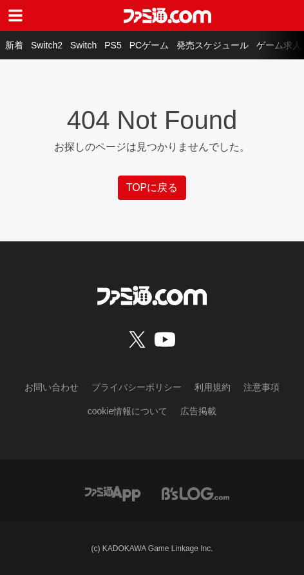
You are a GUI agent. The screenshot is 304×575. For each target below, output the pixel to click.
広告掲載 (198, 411)
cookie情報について (127, 411)
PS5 (112, 45)
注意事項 (261, 387)
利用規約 (213, 387)
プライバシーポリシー (136, 387)
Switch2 (46, 45)
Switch (83, 45)
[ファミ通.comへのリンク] (167, 15)
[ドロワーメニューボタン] (15, 15)
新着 (14, 45)
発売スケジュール (212, 45)
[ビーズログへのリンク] (195, 492)
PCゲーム (149, 45)
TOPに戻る (152, 187)
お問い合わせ (51, 387)
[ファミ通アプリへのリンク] (112, 492)
